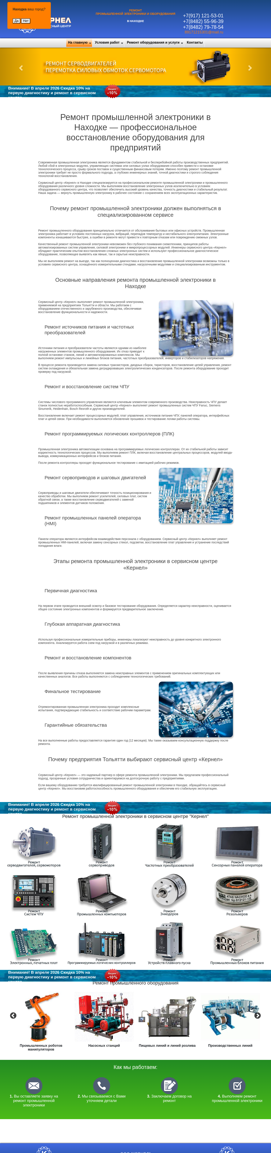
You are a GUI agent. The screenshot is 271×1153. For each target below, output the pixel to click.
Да (16, 21)
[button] (20, 67)
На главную (77, 42)
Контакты (195, 42)
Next (257, 1015)
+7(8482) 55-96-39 (203, 21)
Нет (26, 21)
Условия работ (107, 42)
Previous (13, 1015)
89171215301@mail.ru (204, 32)
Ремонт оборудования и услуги (153, 42)
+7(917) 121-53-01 (203, 15)
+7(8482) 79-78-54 (203, 27)
